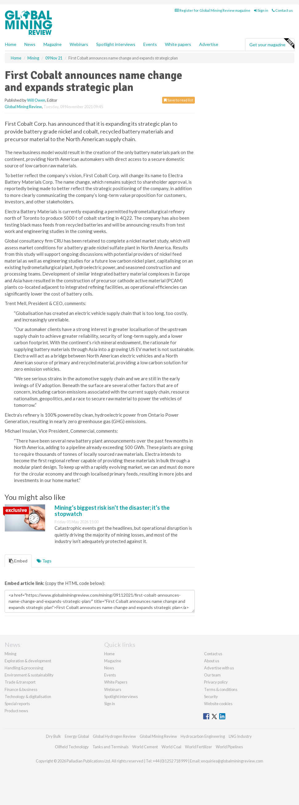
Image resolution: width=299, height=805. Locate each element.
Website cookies (218, 703)
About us (211, 660)
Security (211, 696)
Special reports (17, 703)
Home (10, 44)
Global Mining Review (23, 106)
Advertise (208, 44)
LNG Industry (240, 736)
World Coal (171, 746)
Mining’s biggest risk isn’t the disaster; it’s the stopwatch (112, 510)
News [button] (29, 44)
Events (150, 44)
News (109, 667)
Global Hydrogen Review (114, 736)
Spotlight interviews (115, 44)
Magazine (52, 44)
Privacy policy (216, 682)
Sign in (261, 10)
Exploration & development (28, 660)
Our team (212, 674)
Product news (16, 710)
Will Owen (36, 100)
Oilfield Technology (72, 746)
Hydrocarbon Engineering (203, 736)
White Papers (115, 682)
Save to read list (178, 100)
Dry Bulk (53, 736)
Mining (10, 653)
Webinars (79, 44)
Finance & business (21, 689)
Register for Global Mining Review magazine (212, 10)
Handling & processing (24, 667)
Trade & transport (20, 682)
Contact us (282, 10)
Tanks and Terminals (110, 746)
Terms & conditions (220, 689)
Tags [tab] (44, 560)
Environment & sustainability (29, 674)
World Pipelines (229, 746)
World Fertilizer (198, 746)
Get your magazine (271, 44)
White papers (178, 44)
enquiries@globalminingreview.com (232, 760)
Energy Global (77, 736)
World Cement (145, 746)
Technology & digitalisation (28, 696)
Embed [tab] (18, 560)
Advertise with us (219, 667)
